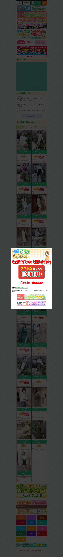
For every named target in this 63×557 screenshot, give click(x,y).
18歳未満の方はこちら (21, 288)
